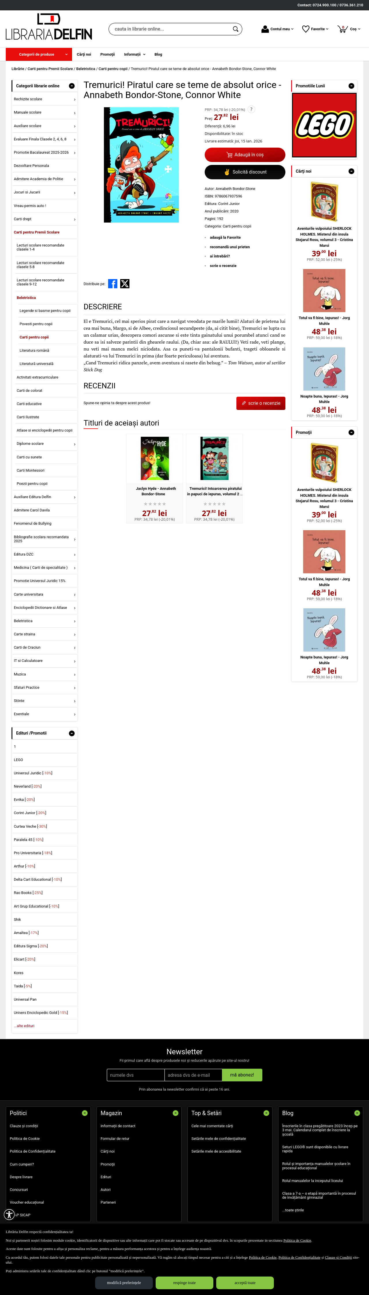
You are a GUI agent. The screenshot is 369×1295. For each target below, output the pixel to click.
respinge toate (184, 1283)
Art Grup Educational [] (36, 906)
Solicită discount (245, 172)
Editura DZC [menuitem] (23, 554)
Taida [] (23, 986)
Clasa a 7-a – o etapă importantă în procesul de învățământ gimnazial (319, 1195)
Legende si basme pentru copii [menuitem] (45, 310)
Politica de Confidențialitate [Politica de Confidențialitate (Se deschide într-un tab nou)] (299, 1257)
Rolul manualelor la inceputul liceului (312, 1181)
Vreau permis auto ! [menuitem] (30, 206)
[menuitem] (39, 54)
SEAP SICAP (20, 1215)
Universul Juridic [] (33, 773)
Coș (348, 29)
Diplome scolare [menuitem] (30, 443)
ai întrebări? (220, 256)
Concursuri (19, 1189)
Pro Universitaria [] (33, 853)
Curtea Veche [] (30, 826)
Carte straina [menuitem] (24, 634)
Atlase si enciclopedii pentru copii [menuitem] (45, 430)
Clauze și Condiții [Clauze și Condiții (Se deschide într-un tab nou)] (338, 1257)
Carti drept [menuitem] (22, 219)
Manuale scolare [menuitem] (27, 112)
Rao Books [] (28, 893)
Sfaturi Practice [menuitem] (26, 687)
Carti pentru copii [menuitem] (34, 337)
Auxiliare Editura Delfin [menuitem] (32, 497)
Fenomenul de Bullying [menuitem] (32, 523)
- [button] (72, 86)
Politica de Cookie (25, 1138)
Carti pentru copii (237, 226)
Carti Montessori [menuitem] (30, 470)
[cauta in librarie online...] (169, 29)
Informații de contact (118, 1126)
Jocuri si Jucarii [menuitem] (27, 192)
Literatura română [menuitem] (34, 350)
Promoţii (108, 1164)
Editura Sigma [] (31, 946)
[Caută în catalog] (236, 29)
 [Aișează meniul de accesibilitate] (9, 1214)
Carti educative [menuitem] (29, 404)
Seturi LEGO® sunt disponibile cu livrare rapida (315, 1149)
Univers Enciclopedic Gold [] (41, 1012)
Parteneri (108, 1202)
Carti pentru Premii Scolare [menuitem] (37, 232)
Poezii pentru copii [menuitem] (32, 483)
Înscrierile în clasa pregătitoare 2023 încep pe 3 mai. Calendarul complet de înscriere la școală (320, 1130)
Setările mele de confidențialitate (218, 1138)
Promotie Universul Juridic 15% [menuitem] (39, 581)
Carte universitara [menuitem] (28, 594)
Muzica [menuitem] (20, 674)
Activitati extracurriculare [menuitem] (37, 377)
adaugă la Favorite (225, 237)
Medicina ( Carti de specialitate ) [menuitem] (41, 567)
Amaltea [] (26, 933)
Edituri (106, 1177)
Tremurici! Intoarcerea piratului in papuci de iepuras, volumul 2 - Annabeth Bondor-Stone (214, 494)
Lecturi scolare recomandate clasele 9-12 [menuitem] (40, 282)
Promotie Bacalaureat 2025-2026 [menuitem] (41, 152)
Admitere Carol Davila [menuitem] (32, 510)
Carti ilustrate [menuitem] (28, 417)
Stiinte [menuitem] (19, 701)
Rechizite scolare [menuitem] (28, 99)
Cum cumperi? (22, 1164)
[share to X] (124, 283)
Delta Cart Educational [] (38, 879)
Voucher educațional (27, 1202)
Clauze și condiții (24, 1126)
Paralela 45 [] (28, 839)
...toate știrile (293, 1210)
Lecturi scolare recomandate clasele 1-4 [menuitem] (40, 247)
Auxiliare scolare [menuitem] (27, 126)
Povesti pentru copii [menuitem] (36, 324)
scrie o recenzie (223, 265)
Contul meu (277, 29)
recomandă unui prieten (230, 247)
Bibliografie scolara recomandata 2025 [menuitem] (41, 539)
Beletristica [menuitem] (26, 297)
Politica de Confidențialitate (33, 1151)
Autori (106, 1189)
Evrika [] (24, 799)
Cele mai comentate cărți (212, 1126)
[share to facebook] (112, 283)
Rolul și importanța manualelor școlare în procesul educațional (316, 1166)
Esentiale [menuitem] (21, 714)
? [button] (251, 109)
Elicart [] (24, 959)
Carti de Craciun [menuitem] (27, 647)
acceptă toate (245, 1283)
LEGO (18, 760)
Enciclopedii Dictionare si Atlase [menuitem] (40, 607)
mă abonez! (242, 1075)
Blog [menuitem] (158, 54)
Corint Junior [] (30, 813)
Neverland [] (28, 786)
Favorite (315, 29)
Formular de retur (115, 1138)
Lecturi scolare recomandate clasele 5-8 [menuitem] (40, 265)
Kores (18, 973)
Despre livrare (21, 1177)
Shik (17, 919)
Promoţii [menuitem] (107, 54)
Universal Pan (25, 999)
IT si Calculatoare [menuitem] (28, 660)
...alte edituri (24, 1026)
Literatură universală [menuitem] (36, 364)
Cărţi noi (107, 1151)
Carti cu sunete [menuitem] (29, 457)
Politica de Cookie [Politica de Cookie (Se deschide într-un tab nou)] (297, 1240)
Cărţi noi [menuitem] (84, 54)
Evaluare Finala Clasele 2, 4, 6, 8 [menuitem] (40, 139)
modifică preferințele (124, 1283)
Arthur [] (24, 866)
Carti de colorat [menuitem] (29, 390)
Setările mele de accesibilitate (216, 1151)
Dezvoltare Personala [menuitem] (31, 165)
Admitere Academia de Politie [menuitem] (38, 179)
